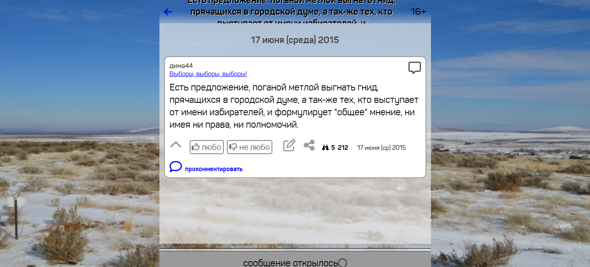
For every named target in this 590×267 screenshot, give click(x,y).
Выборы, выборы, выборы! (208, 74)
